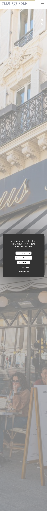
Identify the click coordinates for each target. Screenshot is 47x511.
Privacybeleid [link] (24, 267)
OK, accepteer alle (23, 253)
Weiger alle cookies (23, 258)
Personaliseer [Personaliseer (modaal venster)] (24, 262)
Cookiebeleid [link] (24, 271)
